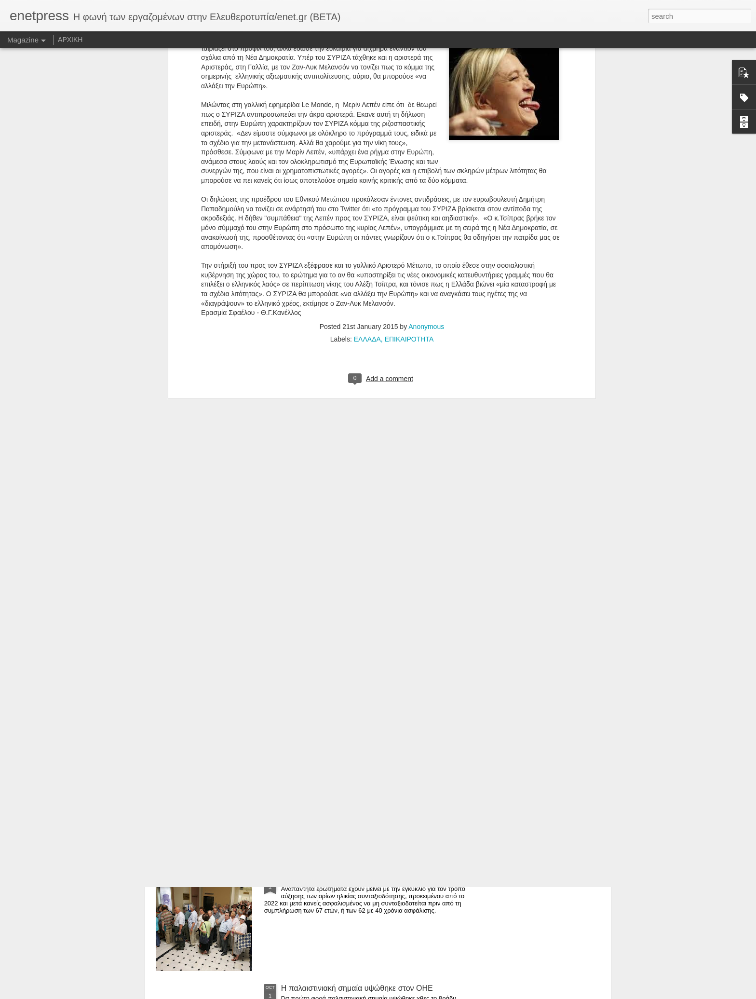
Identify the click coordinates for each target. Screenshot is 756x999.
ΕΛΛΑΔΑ (367, 152)
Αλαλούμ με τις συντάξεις (323, 879)
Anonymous (426, 140)
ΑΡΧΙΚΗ (70, 39)
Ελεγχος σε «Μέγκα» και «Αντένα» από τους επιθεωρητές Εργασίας (356, 773)
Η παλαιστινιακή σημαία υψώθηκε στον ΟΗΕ (357, 988)
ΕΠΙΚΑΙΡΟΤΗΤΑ (409, 152)
